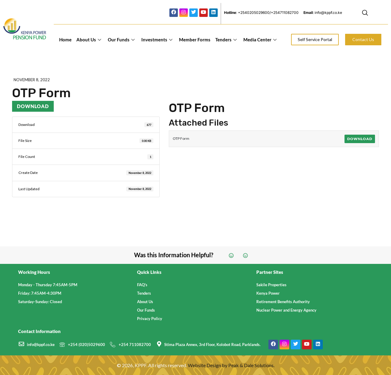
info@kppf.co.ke (41, 344)
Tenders (226, 39)
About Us (88, 39)
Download (33, 106)
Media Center (260, 39)
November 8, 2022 (32, 79)
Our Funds (121, 39)
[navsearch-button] (365, 14)
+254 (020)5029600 (86, 344)
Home (65, 39)
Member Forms (194, 39)
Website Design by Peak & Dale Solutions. (231, 365)
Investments (156, 39)
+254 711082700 (135, 344)
